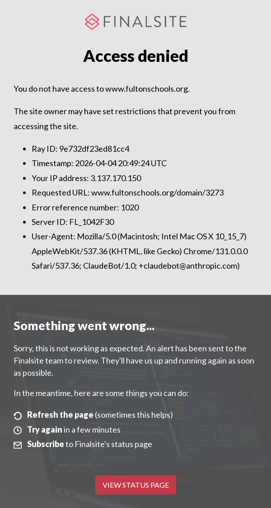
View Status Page (136, 484)
